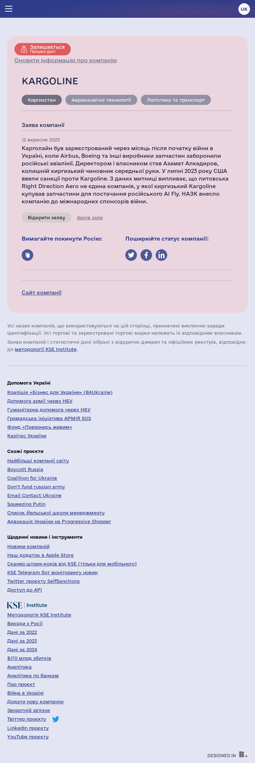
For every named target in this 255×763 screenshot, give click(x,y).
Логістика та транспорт (176, 99)
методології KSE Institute (46, 349)
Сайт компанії (41, 292)
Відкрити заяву (46, 217)
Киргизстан (42, 99)
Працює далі (47, 49)
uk (244, 9)
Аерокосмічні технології (101, 99)
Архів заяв (90, 217)
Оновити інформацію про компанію (65, 60)
